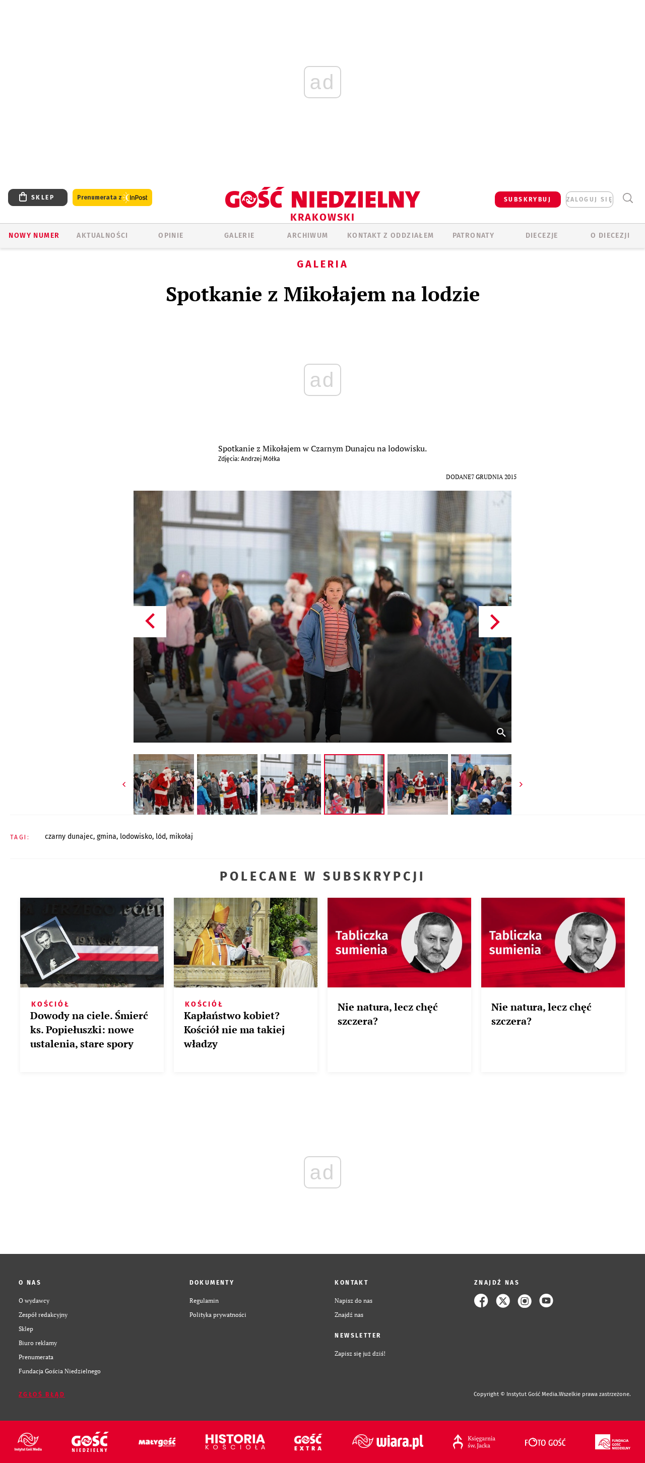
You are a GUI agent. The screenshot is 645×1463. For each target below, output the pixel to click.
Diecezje (542, 235)
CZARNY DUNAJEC (69, 836)
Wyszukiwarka (627, 198)
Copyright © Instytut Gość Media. (516, 1394)
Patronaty (474, 235)
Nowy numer (34, 235)
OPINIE (170, 235)
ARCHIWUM (307, 235)
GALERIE (239, 235)
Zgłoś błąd (42, 1394)
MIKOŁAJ (181, 836)
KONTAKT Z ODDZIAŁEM (390, 235)
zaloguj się (589, 199)
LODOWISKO (136, 836)
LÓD (161, 836)
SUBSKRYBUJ (527, 199)
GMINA (106, 836)
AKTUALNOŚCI (102, 235)
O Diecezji (610, 235)
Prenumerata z (112, 198)
